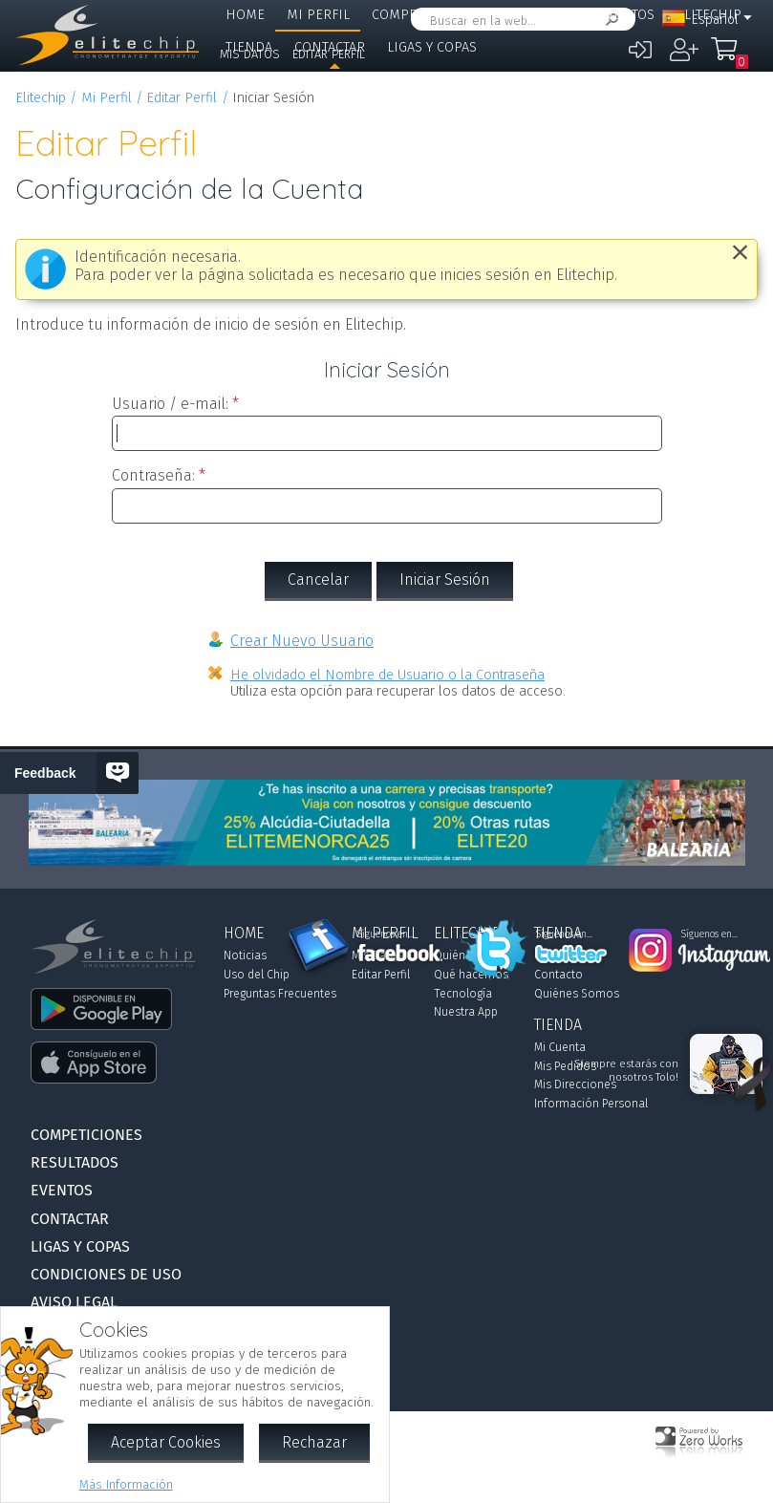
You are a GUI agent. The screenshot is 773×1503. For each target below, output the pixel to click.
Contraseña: (153, 475)
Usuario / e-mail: (170, 404)
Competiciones (424, 15)
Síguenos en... (385, 934)
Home (245, 15)
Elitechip (40, 98)
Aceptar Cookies (166, 1442)
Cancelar (318, 579)
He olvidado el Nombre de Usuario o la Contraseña (387, 675)
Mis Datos (250, 54)
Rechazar (314, 1442)
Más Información (126, 1484)
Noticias (245, 955)
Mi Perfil (318, 15)
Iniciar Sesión (444, 579)
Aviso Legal (74, 1302)
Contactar (70, 1219)
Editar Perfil (328, 54)
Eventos (626, 15)
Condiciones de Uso (106, 1274)
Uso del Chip (257, 974)
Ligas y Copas (432, 47)
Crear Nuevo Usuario (302, 641)
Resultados (537, 15)
